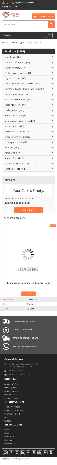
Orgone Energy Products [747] (19, 136)
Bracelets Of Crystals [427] (17, 62)
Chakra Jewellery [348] (15, 67)
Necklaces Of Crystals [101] (18, 131)
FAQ (6, 417)
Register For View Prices (24, 2)
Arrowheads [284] (13, 57)
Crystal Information (12, 407)
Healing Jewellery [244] (15, 104)
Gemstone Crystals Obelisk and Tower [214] (25, 88)
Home (5, 42)
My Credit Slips (10, 443)
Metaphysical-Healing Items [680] (20, 121)
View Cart (28, 210)
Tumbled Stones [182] (15, 168)
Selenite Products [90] (15, 158)
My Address (9, 436)
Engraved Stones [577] (15, 78)
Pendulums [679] (12, 152)
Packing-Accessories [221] (17, 142)
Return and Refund (12, 414)
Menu (7, 35)
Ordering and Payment (13, 410)
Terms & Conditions (12, 398)
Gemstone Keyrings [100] (16, 94)
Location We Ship (11, 384)
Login (7, 2)
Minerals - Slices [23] (14, 126)
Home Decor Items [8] (15, 115)
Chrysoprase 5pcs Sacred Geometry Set (28, 283)
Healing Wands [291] (14, 110)
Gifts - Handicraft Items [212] (18, 99)
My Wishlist (8, 433)
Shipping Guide (10, 387)
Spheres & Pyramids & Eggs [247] (20, 163)
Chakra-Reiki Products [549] (18, 73)
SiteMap (7, 421)
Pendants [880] (12, 147)
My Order (8, 429)
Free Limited (9, 394)
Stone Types (18, 42)
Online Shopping (11, 391)
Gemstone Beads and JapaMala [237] (22, 83)
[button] (51, 16)
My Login (8, 440)
